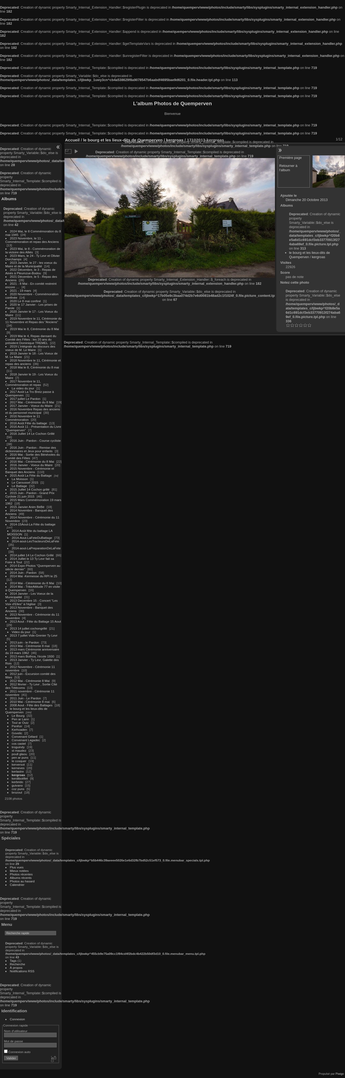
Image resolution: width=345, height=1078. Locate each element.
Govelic (17, 733)
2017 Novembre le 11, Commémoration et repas (23, 382)
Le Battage (19, 486)
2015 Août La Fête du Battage (31, 475)
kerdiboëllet (20, 778)
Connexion (17, 1019)
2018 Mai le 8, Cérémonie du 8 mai (34, 367)
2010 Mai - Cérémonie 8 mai (30, 701)
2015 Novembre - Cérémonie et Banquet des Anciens (29, 470)
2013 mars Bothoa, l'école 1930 (32, 656)
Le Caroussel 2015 (25, 482)
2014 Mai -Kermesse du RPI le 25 (33, 576)
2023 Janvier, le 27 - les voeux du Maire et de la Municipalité (31, 264)
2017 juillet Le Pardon (25, 398)
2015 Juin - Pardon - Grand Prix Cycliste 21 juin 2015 (30, 494)
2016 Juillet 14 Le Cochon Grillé (32, 433)
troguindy (18, 747)
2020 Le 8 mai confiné (25, 301)
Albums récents (21, 877)
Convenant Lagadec (26, 740)
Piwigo (340, 1073)
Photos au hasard (22, 881)
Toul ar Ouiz (20, 722)
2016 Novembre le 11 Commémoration (22, 417)
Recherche (17, 964)
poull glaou (19, 754)
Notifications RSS (22, 971)
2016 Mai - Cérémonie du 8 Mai (32, 461)
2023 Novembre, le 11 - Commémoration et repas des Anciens (32, 239)
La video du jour (23, 388)
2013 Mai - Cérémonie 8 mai (30, 646)
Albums (8, 198)
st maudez (19, 750)
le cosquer (19, 761)
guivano (17, 785)
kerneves (18, 768)
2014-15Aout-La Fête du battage (33, 524)
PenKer (17, 726)
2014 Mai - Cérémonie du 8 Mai (32, 583)
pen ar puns (20, 757)
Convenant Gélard (25, 736)
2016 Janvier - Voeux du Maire (31, 465)
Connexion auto (17, 1052)
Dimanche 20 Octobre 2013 (307, 200)
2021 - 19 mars (20, 290)
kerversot (18, 764)
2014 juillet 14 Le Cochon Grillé (32, 555)
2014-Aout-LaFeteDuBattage (32, 537)
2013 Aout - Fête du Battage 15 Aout (35, 621)
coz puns (18, 789)
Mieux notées (19, 870)
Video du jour (21, 632)
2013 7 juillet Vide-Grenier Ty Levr (33, 635)
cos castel (19, 743)
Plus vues (17, 867)
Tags (13, 960)
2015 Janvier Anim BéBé (27, 507)
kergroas (18, 775)
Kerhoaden (19, 729)
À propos (16, 967)
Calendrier (17, 884)
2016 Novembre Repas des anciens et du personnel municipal (32, 410)
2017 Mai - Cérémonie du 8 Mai (32, 402)
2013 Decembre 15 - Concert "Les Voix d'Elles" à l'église (31, 602)
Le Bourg (18, 715)
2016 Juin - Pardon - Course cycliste (35, 440)
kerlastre (18, 771)
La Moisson (20, 479)
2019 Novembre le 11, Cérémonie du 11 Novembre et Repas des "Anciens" (33, 320)
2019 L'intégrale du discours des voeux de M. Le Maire (30, 348)
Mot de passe (13, 1041)
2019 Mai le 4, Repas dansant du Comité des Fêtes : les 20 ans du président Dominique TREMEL (30, 339)
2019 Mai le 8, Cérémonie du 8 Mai (34, 329)
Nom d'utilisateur (15, 1031)
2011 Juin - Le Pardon (25, 698)
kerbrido (17, 782)
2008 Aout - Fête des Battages (31, 705)
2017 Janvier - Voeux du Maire (31, 405)
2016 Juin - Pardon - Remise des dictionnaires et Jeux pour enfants (30, 449)
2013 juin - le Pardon (24, 642)
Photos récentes (21, 874)
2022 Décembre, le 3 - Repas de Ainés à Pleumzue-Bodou (30, 271)
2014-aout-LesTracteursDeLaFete (35, 541)
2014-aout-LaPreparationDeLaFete (36, 548)
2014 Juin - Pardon (23, 572)
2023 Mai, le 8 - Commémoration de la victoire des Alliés (32, 250)
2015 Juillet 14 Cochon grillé (30, 489)
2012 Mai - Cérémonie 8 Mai (30, 680)
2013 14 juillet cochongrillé (29, 628)
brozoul (17, 792)
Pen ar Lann (20, 719)
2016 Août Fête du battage (28, 423)
